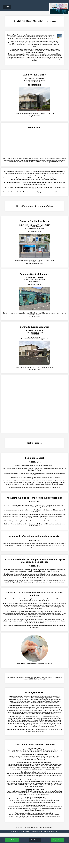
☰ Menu (7, 7)
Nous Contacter (12, 840)
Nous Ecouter (35, 840)
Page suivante (57, 840)
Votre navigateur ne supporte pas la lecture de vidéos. (34, 143)
